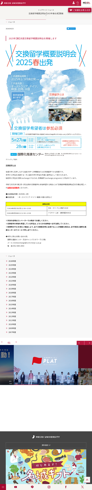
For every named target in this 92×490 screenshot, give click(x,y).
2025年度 (12, 265)
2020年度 (12, 284)
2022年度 (12, 277)
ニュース (11, 22)
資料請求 (46, 445)
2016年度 (12, 300)
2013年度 (12, 312)
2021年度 (12, 280)
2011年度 (12, 320)
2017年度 (12, 296)
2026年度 (12, 261)
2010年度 (12, 324)
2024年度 (12, 269)
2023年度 (12, 273)
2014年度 (12, 308)
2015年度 (12, 304)
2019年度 (12, 288)
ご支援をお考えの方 (79, 10)
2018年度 (12, 292)
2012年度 (12, 316)
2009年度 (12, 328)
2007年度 (12, 332)
